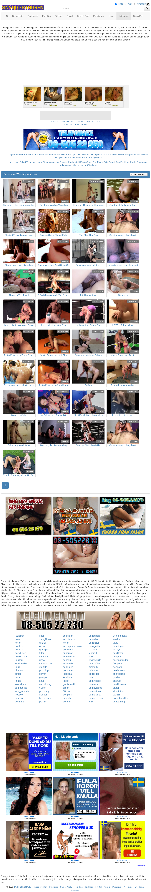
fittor (41, 635)
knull (17, 667)
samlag (19, 698)
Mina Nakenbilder (109, 154)
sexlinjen (93, 649)
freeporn (117, 667)
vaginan (43, 656)
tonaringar (118, 646)
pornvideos (95, 681)
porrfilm (19, 646)
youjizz (116, 677)
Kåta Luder (14, 162)
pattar (116, 688)
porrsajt (67, 701)
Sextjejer (59, 157)
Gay (130, 4)
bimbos (19, 670)
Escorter (64, 162)
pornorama (94, 694)
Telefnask (89, 887)
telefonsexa (119, 670)
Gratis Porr (91, 162)
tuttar (115, 642)
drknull (42, 642)
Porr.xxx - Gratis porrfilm (75, 124)
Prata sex (61, 154)
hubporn (93, 670)
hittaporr (117, 656)
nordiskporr (21, 656)
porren (42, 674)
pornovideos (95, 688)
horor (18, 639)
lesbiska (67, 674)
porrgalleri (94, 642)
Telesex (52, 154)
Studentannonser (51, 162)
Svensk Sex (114, 162)
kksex (66, 681)
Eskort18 (85, 157)
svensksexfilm (120, 698)
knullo (18, 681)
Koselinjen (71, 154)
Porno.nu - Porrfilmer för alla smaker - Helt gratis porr (76, 121)
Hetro (120, 4)
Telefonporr (95, 154)
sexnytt (117, 649)
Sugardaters (142, 162)
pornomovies (96, 698)
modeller (93, 639)
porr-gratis (94, 646)
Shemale (141, 4)
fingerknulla (95, 660)
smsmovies (69, 656)
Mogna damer (79, 165)
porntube (93, 684)
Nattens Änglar (66, 887)
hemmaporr (45, 698)
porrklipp (44, 670)
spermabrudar (120, 660)
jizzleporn (20, 635)
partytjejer (20, 653)
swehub (117, 639)
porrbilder (94, 674)
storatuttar (118, 691)
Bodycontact (96, 157)
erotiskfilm (94, 663)
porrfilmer (118, 653)
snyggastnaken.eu (22, 887)
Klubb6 (77, 157)
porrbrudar (68, 649)
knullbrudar (21, 663)
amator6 (93, 667)
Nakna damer (66, 165)
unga (42, 660)
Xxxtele (107, 887)
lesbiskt (93, 653)
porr (91, 677)
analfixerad (119, 674)
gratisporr (44, 649)
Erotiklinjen (139, 887)
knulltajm (68, 677)
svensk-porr (45, 663)
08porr (66, 691)
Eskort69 (24, 162)
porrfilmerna (119, 684)
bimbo (18, 674)
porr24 (42, 701)
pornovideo (95, 691)
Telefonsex (43, 154)
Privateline (53, 887)
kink (91, 701)
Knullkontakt (74, 162)
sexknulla (68, 663)
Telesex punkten (40, 887)
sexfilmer (68, 667)
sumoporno (21, 688)
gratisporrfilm (70, 684)
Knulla (133, 162)
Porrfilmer (125, 162)
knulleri (19, 660)
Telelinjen (20, 154)
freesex (19, 694)
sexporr (67, 660)
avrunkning (45, 684)
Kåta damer (91, 165)
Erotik (83, 162)
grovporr (43, 677)
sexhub (117, 681)
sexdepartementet (72, 646)
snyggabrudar (22, 691)
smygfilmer (45, 639)
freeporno (118, 663)
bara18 (116, 694)
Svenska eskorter (140, 154)
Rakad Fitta (102, 162)
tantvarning (119, 701)
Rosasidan (69, 157)
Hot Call (98, 887)
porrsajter (68, 670)
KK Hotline (128, 887)
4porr (42, 646)
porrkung (44, 691)
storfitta (43, 667)
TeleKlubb (79, 887)
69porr (42, 688)
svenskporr (21, 684)
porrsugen (94, 635)
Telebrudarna (31, 154)
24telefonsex (120, 635)
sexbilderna (69, 639)
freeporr (43, 694)
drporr (66, 688)
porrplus (67, 694)
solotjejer (68, 635)
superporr (68, 653)
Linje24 (11, 154)
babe (17, 677)
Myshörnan (116, 887)
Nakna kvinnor (35, 162)
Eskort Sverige (125, 154)
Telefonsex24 (82, 154)
